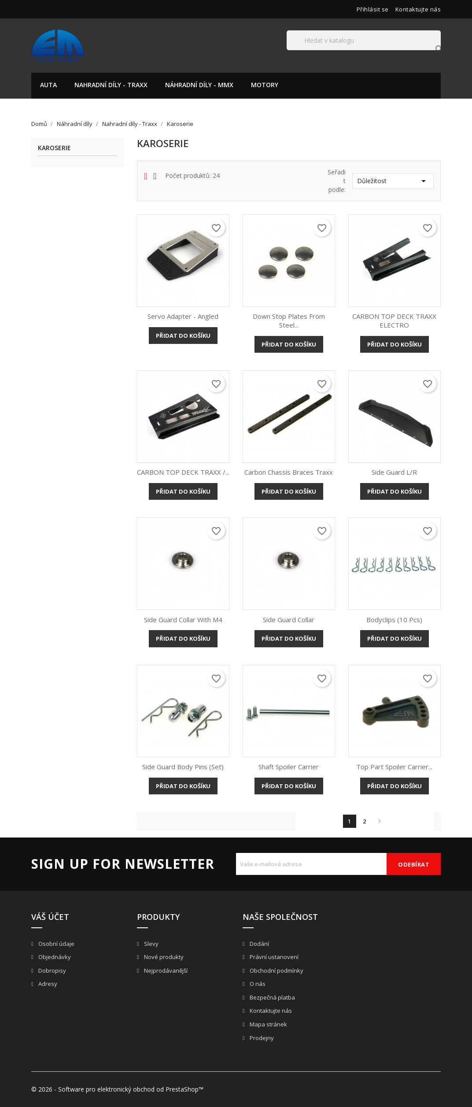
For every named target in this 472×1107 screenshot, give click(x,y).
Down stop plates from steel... (289, 320)
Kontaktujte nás (418, 9)
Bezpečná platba (271, 997)
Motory (264, 85)
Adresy (47, 984)
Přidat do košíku (183, 335)
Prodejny (261, 1038)
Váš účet (50, 916)
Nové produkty (163, 957)
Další (379, 821)
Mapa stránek (267, 1024)
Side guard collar (288, 619)
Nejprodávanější (165, 970)
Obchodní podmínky (275, 970)
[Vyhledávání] (364, 40)
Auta (48, 85)
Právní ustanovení (273, 957)
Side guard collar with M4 (183, 619)
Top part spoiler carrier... (394, 766)
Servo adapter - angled (183, 316)
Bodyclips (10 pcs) (394, 619)
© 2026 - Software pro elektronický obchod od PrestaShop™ (117, 1089)
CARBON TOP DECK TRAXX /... (183, 472)
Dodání (258, 944)
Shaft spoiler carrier (288, 766)
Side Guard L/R (394, 472)
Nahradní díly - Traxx (111, 85)
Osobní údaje (55, 944)
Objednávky (54, 957)
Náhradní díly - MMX (199, 85)
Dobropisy (51, 970)
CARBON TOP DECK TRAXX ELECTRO (394, 320)
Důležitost (393, 181)
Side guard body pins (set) (183, 766)
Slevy (151, 944)
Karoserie (54, 148)
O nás (257, 984)
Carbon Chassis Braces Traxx (288, 472)
